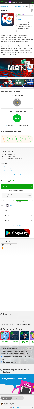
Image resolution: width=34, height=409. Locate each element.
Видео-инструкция (7, 172)
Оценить (10, 125)
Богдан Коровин (9, 403)
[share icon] (31, 6)
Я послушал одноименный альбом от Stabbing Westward (14, 353)
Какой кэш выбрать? (7, 168)
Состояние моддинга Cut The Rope (15, 358)
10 (29, 139)
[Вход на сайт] (32, 2)
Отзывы (17, 398)
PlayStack (20, 19)
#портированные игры (23, 324)
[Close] (32, 407)
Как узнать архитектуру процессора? (12, 174)
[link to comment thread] (15, 403)
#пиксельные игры (24, 317)
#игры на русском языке (9, 317)
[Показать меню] (2, 2)
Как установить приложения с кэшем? (12, 170)
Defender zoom (8, 362)
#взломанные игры (19, 321)
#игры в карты (13, 314)
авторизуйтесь (13, 380)
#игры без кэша (6, 321)
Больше (29, 348)
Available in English (18, 407)
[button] (32, 60)
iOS (23, 14)
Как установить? (6, 166)
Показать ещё (17, 225)
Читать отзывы (23, 125)
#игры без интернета (8, 324)
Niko (11, 205)
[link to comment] (17, 403)
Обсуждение (6, 398)
